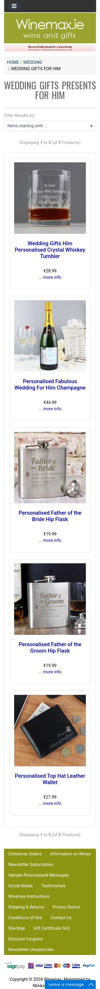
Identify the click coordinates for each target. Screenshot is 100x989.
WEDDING (32, 62)
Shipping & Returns (26, 907)
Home (13, 62)
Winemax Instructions (29, 896)
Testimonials (53, 885)
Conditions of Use (25, 917)
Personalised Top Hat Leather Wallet (50, 779)
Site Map (16, 928)
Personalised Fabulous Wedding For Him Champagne (50, 384)
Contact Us (60, 917)
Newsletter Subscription (31, 864)
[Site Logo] (50, 28)
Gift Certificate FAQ (52, 928)
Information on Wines (70, 853)
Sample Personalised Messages (38, 875)
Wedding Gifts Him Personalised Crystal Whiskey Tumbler (50, 249)
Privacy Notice (66, 907)
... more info (50, 277)
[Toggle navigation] (14, 6)
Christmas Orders (24, 853)
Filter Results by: (19, 115)
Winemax (53, 979)
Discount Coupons (25, 938)
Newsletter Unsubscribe (31, 949)
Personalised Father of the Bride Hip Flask (50, 516)
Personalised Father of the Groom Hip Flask (50, 647)
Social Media (20, 885)
